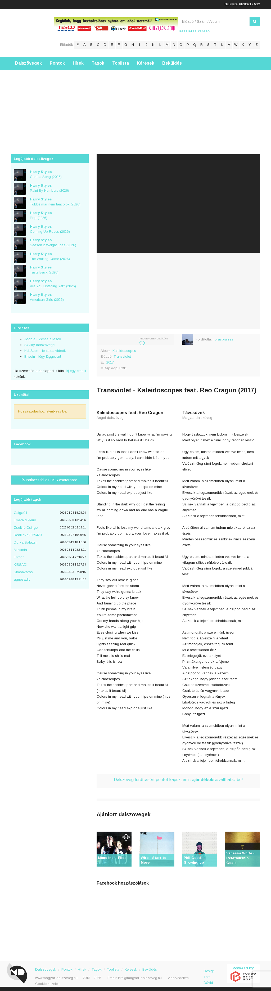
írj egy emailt (75, 369)
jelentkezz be (56, 410)
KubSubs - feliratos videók (45, 349)
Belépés (230, 3)
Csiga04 (20, 511)
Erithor (19, 556)
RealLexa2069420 (28, 534)
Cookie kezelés (47, 983)
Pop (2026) (41, 214)
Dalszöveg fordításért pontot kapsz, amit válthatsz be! (178, 778)
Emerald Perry (25, 519)
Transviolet (122, 355)
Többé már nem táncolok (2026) (55, 200)
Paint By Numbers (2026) (49, 186)
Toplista (120, 62)
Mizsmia (20, 548)
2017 (110, 361)
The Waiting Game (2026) (50, 254)
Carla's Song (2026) (46, 173)
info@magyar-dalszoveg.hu (140, 977)
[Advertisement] (135, 106)
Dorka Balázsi (25, 541)
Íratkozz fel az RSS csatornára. (50, 479)
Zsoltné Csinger (26, 526)
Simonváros (23, 571)
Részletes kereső (194, 30)
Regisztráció (249, 3)
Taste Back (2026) (44, 268)
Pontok (57, 62)
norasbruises (223, 338)
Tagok (98, 62)
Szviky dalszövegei (39, 344)
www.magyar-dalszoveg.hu (56, 977)
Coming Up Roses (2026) (50, 227)
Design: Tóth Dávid (209, 973)
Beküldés (172, 62)
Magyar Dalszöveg (32, 32)
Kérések (145, 62)
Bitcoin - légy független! (42, 355)
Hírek (78, 62)
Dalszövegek (28, 62)
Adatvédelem (178, 977)
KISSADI (20, 563)
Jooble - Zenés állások (42, 338)
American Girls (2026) (47, 296)
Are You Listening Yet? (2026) (53, 282)
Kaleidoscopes (124, 350)
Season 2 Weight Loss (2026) (53, 241)
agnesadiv (22, 578)
